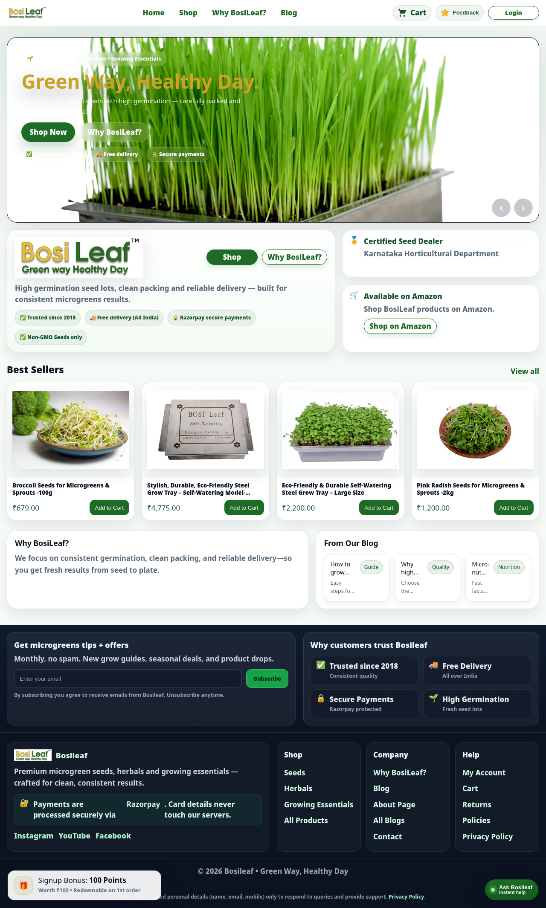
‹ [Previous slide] (501, 207)
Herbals (298, 788)
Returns (476, 804)
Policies (476, 820)
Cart (470, 788)
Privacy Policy (487, 836)
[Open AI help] (511, 889)
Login (513, 13)
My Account (483, 772)
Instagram (33, 836)
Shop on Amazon (400, 326)
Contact (387, 836)
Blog (289, 12)
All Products (306, 820)
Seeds (294, 772)
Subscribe (267, 679)
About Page (394, 804)
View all (525, 371)
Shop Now (48, 132)
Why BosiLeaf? (239, 12)
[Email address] (128, 678)
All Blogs (389, 820)
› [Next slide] (523, 207)
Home (154, 12)
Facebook (113, 836)
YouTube (74, 836)
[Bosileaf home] (27, 12)
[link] (71, 451)
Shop (188, 12)
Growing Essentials (318, 804)
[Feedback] (460, 12)
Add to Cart (109, 508)
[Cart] (412, 12)
